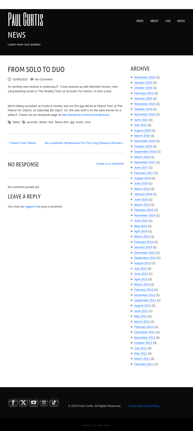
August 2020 (142, 130)
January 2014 (143, 247)
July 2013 (140, 268)
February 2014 (143, 242)
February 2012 (143, 327)
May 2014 (140, 226)
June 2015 (141, 199)
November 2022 (144, 114)
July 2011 (140, 348)
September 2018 (145, 151)
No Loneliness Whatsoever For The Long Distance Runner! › (84, 143)
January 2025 (143, 82)
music (79, 122)
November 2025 (144, 77)
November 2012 (144, 295)
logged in (31, 206)
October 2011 (143, 342)
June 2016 (141, 183)
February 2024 (143, 93)
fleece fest (61, 122)
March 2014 (142, 236)
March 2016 (142, 189)
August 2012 (142, 305)
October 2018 (143, 146)
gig (72, 122)
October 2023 (143, 109)
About (154, 21)
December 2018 (144, 141)
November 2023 (144, 104)
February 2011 (143, 364)
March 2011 (142, 358)
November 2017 (144, 162)
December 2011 (144, 332)
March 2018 (142, 157)
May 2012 (140, 316)
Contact (134, 406)
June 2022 (141, 119)
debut (43, 122)
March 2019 (142, 135)
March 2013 (142, 284)
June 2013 (141, 273)
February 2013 (143, 289)
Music (181, 21)
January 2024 (143, 98)
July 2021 (140, 125)
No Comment (44, 79)
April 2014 (141, 231)
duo (50, 122)
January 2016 (143, 194)
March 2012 (142, 321)
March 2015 (142, 204)
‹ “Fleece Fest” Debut (22, 143)
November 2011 (144, 337)
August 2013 (142, 263)
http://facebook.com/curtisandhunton (85, 114)
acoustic (32, 122)
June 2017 (141, 167)
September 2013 (145, 258)
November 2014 (144, 215)
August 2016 (142, 178)
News (140, 21)
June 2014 (141, 220)
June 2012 (141, 311)
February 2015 (143, 210)
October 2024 (143, 87)
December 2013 (144, 252)
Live (168, 21)
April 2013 (141, 279)
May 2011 (140, 353)
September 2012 (145, 300)
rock (88, 122)
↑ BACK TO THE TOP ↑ (96, 425)
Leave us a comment (110, 163)
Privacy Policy (150, 406)
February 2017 (143, 173)
